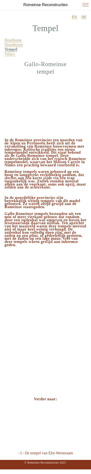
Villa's (10, 54)
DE (83, 17)
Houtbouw (13, 40)
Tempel (11, 49)
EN (75, 17)
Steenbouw (14, 45)
